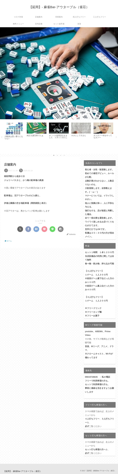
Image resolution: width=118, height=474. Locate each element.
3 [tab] (61, 155)
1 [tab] (54, 155)
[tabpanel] (14, 137)
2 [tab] (57, 155)
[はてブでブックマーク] (36, 229)
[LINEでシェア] (52, 229)
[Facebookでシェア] (28, 229)
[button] (60, 229)
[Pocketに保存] (44, 229)
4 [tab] (64, 155)
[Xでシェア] (20, 229)
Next (116, 137)
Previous (2, 137)
